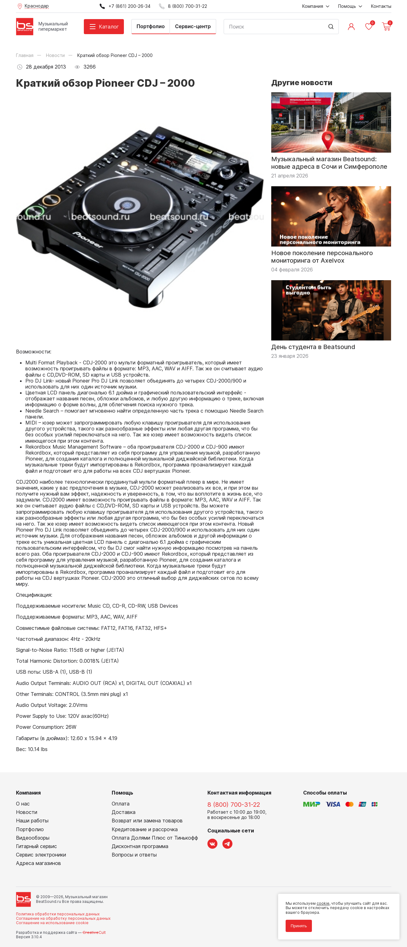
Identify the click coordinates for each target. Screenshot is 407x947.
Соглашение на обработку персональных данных (63, 918)
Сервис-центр (193, 26)
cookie (323, 903)
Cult (94, 932)
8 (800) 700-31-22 (233, 804)
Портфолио (151, 26)
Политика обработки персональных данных (57, 914)
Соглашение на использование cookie (52, 922)
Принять (299, 926)
